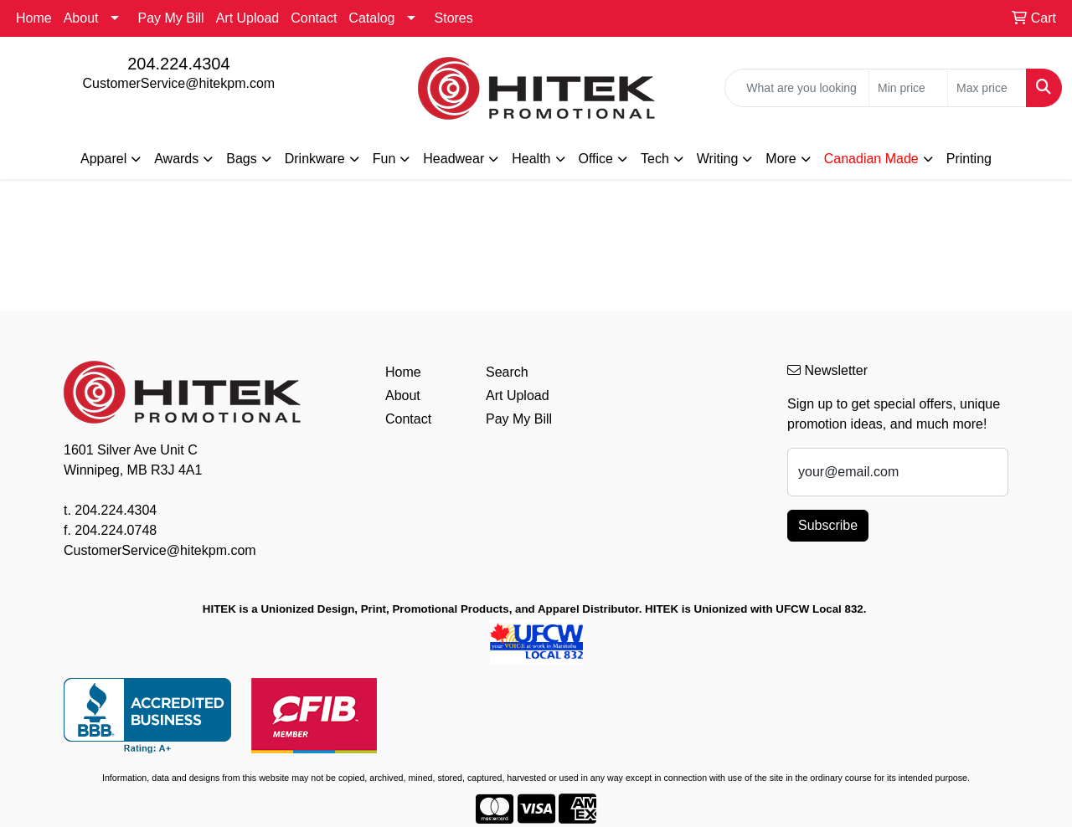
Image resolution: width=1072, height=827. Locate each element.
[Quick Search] (796, 88)
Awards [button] (176, 159)
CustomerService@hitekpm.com (179, 83)
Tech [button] (655, 159)
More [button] (780, 159)
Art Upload (248, 18)
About (81, 18)
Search (507, 372)
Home (34, 18)
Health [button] (531, 159)
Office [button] (596, 159)
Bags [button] (241, 159)
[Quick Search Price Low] (908, 88)
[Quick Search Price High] (987, 88)
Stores (454, 18)
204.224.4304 (178, 63)
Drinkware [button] (315, 159)
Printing (969, 159)
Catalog (371, 18)
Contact (314, 18)
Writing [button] (718, 159)
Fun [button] (384, 159)
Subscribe (828, 525)
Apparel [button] (103, 159)
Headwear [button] (453, 159)
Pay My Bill (171, 18)
